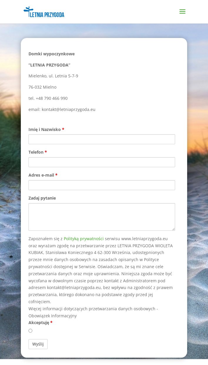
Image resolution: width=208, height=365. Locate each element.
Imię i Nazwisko (46, 129)
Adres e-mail (43, 175)
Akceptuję (40, 322)
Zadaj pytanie (42, 198)
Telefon (37, 152)
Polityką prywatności (84, 238)
